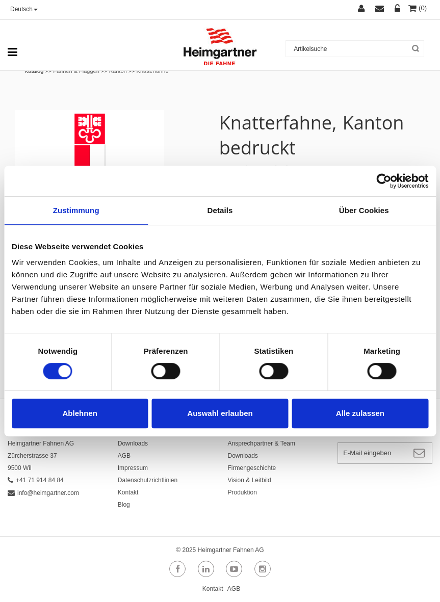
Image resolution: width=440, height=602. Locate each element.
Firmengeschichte (252, 468)
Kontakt (128, 492)
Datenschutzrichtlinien (147, 480)
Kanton (118, 71)
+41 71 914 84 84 (36, 480)
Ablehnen (80, 413)
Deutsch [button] (24, 9)
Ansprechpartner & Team (262, 443)
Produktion (242, 492)
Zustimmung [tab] (76, 210)
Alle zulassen (360, 413)
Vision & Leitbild (249, 480)
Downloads (133, 443)
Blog (124, 504)
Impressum (133, 468)
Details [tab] (220, 210)
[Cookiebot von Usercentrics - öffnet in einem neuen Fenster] (383, 181)
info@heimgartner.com (43, 492)
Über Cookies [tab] (364, 210)
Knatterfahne (153, 71)
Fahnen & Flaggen (76, 71)
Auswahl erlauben (219, 413)
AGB (124, 455)
